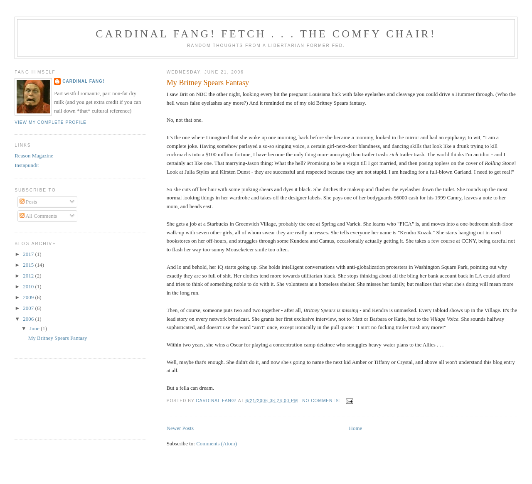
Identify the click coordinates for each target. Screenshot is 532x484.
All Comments (38, 216)
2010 (29, 286)
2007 (29, 308)
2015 (29, 265)
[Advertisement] (52, 398)
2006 (29, 319)
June (35, 328)
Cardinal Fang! (83, 81)
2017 (29, 254)
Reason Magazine (34, 155)
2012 (29, 276)
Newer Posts (180, 428)
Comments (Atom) (216, 443)
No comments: (322, 400)
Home (355, 428)
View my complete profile (50, 122)
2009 (29, 297)
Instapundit (27, 165)
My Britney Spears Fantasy (208, 83)
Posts (28, 202)
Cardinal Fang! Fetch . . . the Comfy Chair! (266, 34)
